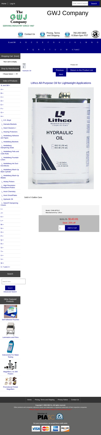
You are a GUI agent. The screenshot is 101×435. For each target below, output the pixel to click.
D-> (2, 101)
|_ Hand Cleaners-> (8, 128)
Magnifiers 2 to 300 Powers (10, 367)
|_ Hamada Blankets (9, 124)
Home (3, 4)
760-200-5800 (79, 33)
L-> (2, 221)
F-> (2, 109)
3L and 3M (11, 42)
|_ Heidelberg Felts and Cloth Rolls (10, 152)
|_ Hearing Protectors (9, 132)
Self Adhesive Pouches (10, 313)
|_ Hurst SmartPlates (9, 195)
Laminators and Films (10, 330)
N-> (2, 228)
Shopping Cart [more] (10, 56)
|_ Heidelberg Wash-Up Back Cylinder (10, 171)
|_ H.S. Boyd (6, 120)
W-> (2, 263)
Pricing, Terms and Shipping (44, 400)
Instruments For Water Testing (10, 349)
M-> (2, 224)
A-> (2, 89)
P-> (2, 236)
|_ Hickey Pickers (7, 182)
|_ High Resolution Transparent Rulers (8, 186)
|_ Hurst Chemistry (8, 191)
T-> (2, 251)
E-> (2, 105)
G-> (2, 112)
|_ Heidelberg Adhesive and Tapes (10, 137)
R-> (2, 244)
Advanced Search (10, 292)
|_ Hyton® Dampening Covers (9, 204)
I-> (2, 209)
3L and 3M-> (5, 85)
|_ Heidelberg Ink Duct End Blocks (9, 164)
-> (2, 116)
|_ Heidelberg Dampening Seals (7, 147)
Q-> (2, 240)
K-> (2, 217)
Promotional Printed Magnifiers (10, 383)
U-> (2, 255)
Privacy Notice (63, 400)
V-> (2, 259)
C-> (2, 97)
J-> (2, 213)
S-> (2, 248)
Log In (12, 4)
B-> (2, 93)
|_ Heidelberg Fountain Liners (10, 159)
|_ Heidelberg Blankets (9, 142)
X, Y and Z (75, 50)
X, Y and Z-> (5, 267)
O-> (2, 232)
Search (10, 274)
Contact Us (75, 400)
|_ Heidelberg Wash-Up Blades (10, 177)
